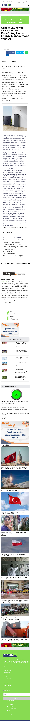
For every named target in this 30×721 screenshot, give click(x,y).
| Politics (5, 19)
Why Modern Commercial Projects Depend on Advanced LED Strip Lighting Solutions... (15, 410)
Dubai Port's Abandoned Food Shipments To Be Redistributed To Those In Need (14, 640)
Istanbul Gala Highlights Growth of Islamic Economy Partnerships (12, 513)
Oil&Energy (23, 19)
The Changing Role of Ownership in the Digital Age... (12, 407)
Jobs (4, 681)
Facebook (10, 704)
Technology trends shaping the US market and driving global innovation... (14, 417)
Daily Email (11, 710)
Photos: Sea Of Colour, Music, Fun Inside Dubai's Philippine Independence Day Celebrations (14, 601)
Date (3, 48)
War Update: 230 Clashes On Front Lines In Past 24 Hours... (21, 364)
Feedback (5, 683)
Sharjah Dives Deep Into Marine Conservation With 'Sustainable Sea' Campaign (13, 618)
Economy (14, 19)
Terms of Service (7, 670)
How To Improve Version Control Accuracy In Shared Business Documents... (15, 414)
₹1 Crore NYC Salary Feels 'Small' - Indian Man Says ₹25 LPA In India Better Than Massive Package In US (13, 534)
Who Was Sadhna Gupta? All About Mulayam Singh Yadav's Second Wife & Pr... (21, 371)
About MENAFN (7, 679)
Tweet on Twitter (20, 52)
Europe (13, 17)
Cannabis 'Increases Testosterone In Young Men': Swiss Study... (20, 378)
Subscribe (16, 698)
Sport (19, 22)
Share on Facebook (11, 52)
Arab (20, 17)
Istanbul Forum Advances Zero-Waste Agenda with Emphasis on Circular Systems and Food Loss (14, 468)
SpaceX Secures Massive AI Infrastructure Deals (14, 490)
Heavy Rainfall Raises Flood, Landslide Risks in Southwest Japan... (21, 352)
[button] (23, 2)
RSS (9, 715)
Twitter (10, 706)
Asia (26, 17)
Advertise (5, 676)
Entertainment (9, 22)
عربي (19, 2)
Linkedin (10, 712)
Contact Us (6, 674)
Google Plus (11, 708)
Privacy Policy (6, 672)
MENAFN (4, 61)
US (5, 17)
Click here (13, 665)
